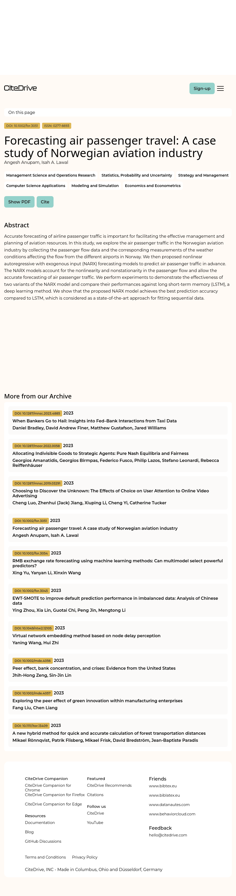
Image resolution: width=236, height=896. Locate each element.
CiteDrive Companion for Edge (53, 804)
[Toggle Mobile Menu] (220, 88)
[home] (20, 89)
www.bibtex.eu (163, 786)
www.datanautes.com (169, 804)
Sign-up (202, 88)
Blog (29, 832)
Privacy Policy (84, 857)
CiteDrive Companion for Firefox (55, 794)
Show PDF (19, 201)
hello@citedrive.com (168, 835)
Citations (95, 794)
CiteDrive (95, 813)
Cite (45, 201)
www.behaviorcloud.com (172, 814)
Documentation (40, 822)
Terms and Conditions (45, 857)
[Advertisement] (118, 38)
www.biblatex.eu (164, 795)
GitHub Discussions (43, 841)
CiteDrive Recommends (109, 785)
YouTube (95, 822)
